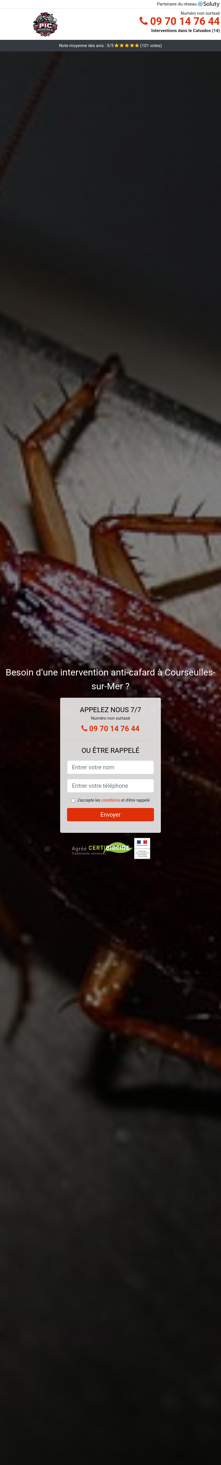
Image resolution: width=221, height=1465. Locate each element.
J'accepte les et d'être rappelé (113, 800)
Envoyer (110, 814)
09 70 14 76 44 (180, 21)
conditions (110, 800)
